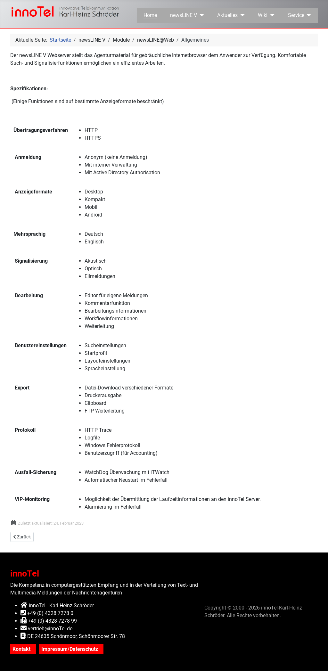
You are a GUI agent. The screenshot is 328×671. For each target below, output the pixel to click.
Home (150, 15)
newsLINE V (183, 15)
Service (296, 15)
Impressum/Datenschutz (69, 649)
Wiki (262, 15)
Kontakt (21, 649)
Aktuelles (227, 15)
